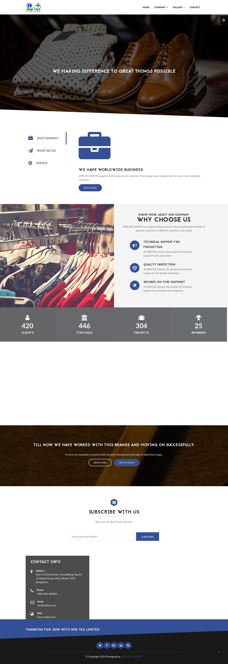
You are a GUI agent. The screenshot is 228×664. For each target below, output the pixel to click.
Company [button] (160, 7)
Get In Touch (126, 462)
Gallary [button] (178, 7)
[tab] (46, 138)
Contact (194, 7)
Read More (90, 187)
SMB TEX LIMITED (131, 656)
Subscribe (139, 537)
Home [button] (145, 7)
